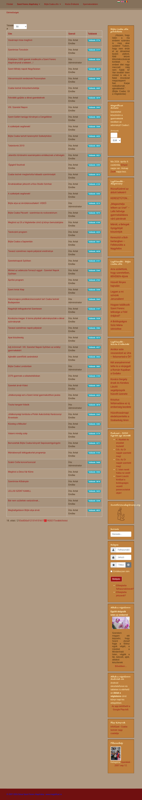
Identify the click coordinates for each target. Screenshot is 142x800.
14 (35, 520)
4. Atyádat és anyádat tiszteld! (122, 443)
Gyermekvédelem (90, 4)
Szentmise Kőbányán (18, 481)
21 (52, 520)
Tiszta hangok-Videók (18, 404)
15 (38, 520)
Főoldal (10, 4)
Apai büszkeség (16, 337)
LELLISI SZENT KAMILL (19, 491)
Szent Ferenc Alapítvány (27, 4)
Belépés (116, 579)
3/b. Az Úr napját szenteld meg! (123, 453)
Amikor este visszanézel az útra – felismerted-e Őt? (121, 353)
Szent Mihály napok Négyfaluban (24, 69)
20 (50, 520)
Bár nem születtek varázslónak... (24, 500)
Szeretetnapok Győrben (19, 260)
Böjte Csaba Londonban (20, 366)
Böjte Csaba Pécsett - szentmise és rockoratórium (32, 212)
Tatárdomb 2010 (16, 145)
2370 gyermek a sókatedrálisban (24, 376)
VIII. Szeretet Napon (18, 107)
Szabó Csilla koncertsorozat (22, 462)
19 (48, 520)
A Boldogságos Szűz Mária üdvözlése (119, 325)
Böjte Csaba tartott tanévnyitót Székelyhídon (30, 136)
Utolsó (64, 520)
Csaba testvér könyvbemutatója (23, 88)
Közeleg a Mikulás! (17, 424)
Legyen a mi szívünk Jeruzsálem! (117, 295)
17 (43, 520)
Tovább (57, 520)
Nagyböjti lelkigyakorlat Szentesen (25, 308)
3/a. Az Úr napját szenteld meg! (123, 463)
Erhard (124, 165)
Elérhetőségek (13, 12)
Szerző (71, 33)
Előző (26, 520)
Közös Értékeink (72, 4)
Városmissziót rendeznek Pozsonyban (26, 78)
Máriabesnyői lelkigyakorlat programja (26, 452)
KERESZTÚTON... (120, 198)
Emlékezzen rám (121, 571)
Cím (10, 33)
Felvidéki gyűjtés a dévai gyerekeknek (26, 97)
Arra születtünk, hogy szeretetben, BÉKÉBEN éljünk (120, 273)
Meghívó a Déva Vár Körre (20, 471)
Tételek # (10, 27)
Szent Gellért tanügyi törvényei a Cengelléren (30, 117)
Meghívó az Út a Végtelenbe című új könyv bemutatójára (35, 222)
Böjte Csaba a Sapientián (20, 241)
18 (45, 520)
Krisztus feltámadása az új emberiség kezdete (121, 403)
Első (21, 520)
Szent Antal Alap (16, 289)
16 (40, 520)
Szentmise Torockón (18, 49)
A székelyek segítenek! (19, 126)
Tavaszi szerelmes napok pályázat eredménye (30, 251)
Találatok (92, 33)
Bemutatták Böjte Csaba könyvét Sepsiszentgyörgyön (34, 443)
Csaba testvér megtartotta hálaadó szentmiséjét (31, 174)
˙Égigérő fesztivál (16, 165)
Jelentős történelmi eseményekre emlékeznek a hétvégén (36, 155)
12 (30, 520)
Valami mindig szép (17, 433)
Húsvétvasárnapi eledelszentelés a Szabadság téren (120, 416)
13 (33, 520)
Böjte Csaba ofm (51, 4)
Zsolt (113, 171)
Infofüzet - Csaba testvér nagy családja (119, 730)
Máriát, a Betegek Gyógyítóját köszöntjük (120, 228)
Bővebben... (121, 666)
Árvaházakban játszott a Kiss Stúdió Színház (30, 184)
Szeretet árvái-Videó (18, 385)
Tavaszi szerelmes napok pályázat (25, 328)
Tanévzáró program (17, 232)
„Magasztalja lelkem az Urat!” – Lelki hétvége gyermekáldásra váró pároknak (120, 211)
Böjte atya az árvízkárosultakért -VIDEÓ (27, 203)
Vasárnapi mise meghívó (20, 40)
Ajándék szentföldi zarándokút (23, 356)
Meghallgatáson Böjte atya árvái (24, 510)
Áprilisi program (16, 280)
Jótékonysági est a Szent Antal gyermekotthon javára (34, 395)
